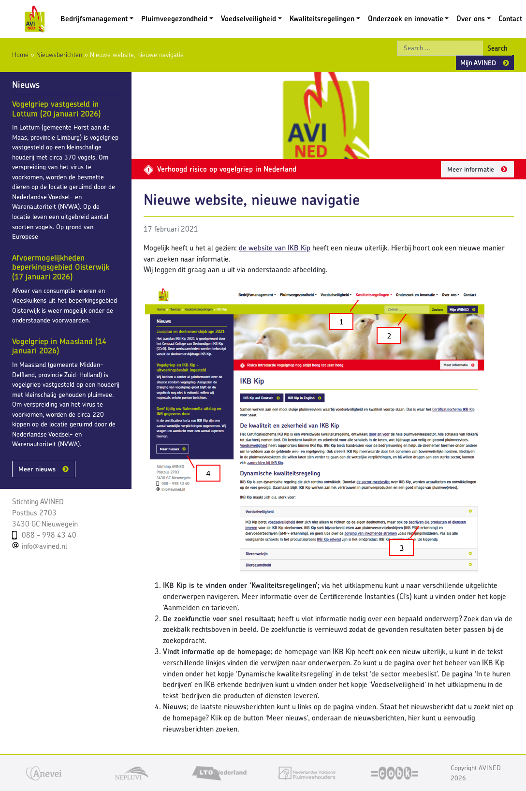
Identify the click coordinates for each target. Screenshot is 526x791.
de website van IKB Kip (274, 248)
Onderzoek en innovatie (405, 19)
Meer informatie (470, 169)
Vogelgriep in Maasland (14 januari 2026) (59, 346)
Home (20, 54)
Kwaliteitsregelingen (322, 19)
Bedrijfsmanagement (94, 19)
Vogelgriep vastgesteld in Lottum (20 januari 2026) (56, 109)
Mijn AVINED (478, 62)
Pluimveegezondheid (174, 19)
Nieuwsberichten (59, 54)
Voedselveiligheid (248, 19)
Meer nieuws (37, 469)
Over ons (470, 19)
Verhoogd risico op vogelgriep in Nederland (220, 169)
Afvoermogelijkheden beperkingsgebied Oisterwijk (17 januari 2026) (60, 267)
